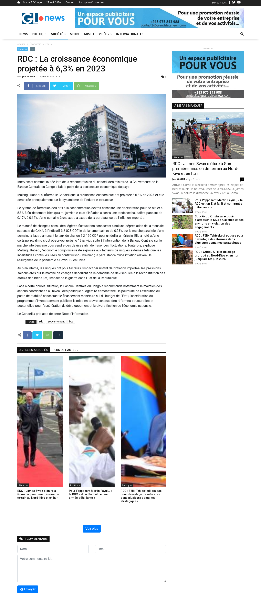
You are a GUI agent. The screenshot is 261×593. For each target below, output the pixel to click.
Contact (69, 2)
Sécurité (23, 485)
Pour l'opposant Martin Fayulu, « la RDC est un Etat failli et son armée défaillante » (218, 203)
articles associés (33, 350)
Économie (35, 44)
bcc (71, 321)
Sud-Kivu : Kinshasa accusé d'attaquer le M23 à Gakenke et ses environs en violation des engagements (218, 222)
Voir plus (91, 529)
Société (58, 34)
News (23, 34)
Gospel (89, 34)
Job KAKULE (29, 76)
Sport (75, 34)
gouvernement (56, 321)
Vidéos (105, 34)
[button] (87, 18)
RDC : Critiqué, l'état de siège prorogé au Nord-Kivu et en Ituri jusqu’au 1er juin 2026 (216, 255)
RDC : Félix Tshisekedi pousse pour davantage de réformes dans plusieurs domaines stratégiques (219, 239)
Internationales (129, 34)
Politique (39, 34)
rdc (47, 44)
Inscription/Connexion (91, 2)
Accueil (21, 44)
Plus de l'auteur (65, 350)
